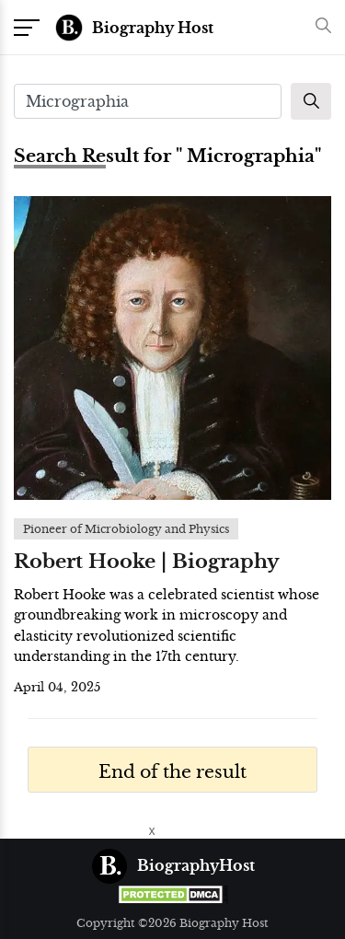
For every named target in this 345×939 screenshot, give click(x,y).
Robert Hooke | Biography (147, 562)
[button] (318, 27)
